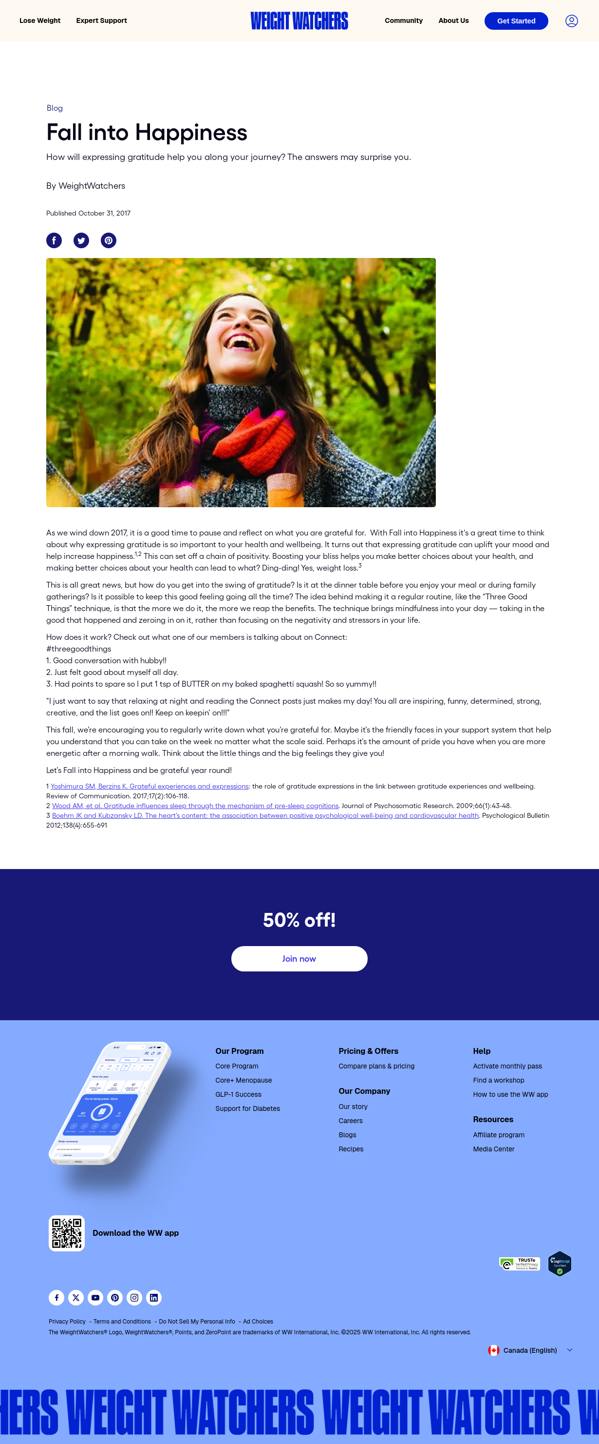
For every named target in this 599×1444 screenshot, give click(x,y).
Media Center (494, 1149)
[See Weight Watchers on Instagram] (134, 1298)
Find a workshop (498, 1080)
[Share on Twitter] (81, 240)
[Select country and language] (531, 1350)
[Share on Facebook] (54, 240)
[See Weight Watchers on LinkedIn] (154, 1298)
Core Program (237, 1066)
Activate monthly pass (507, 1066)
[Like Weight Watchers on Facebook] (56, 1298)
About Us (453, 20)
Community (404, 20)
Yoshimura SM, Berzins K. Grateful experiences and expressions (149, 786)
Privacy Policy (67, 1321)
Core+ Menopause (244, 1080)
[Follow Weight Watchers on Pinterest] (115, 1298)
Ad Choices (258, 1321)
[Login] (516, 21)
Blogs (347, 1134)
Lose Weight (40, 20)
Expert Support (102, 20)
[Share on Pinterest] (108, 240)
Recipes (350, 1149)
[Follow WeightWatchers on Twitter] (76, 1298)
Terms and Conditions (122, 1321)
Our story (353, 1106)
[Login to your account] (572, 21)
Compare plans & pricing (376, 1066)
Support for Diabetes (248, 1108)
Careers (350, 1120)
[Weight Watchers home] (299, 21)
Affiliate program (498, 1134)
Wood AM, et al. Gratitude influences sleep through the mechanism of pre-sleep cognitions (195, 806)
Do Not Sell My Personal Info (197, 1321)
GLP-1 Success (239, 1094)
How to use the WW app (510, 1094)
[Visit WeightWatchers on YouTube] (95, 1298)
